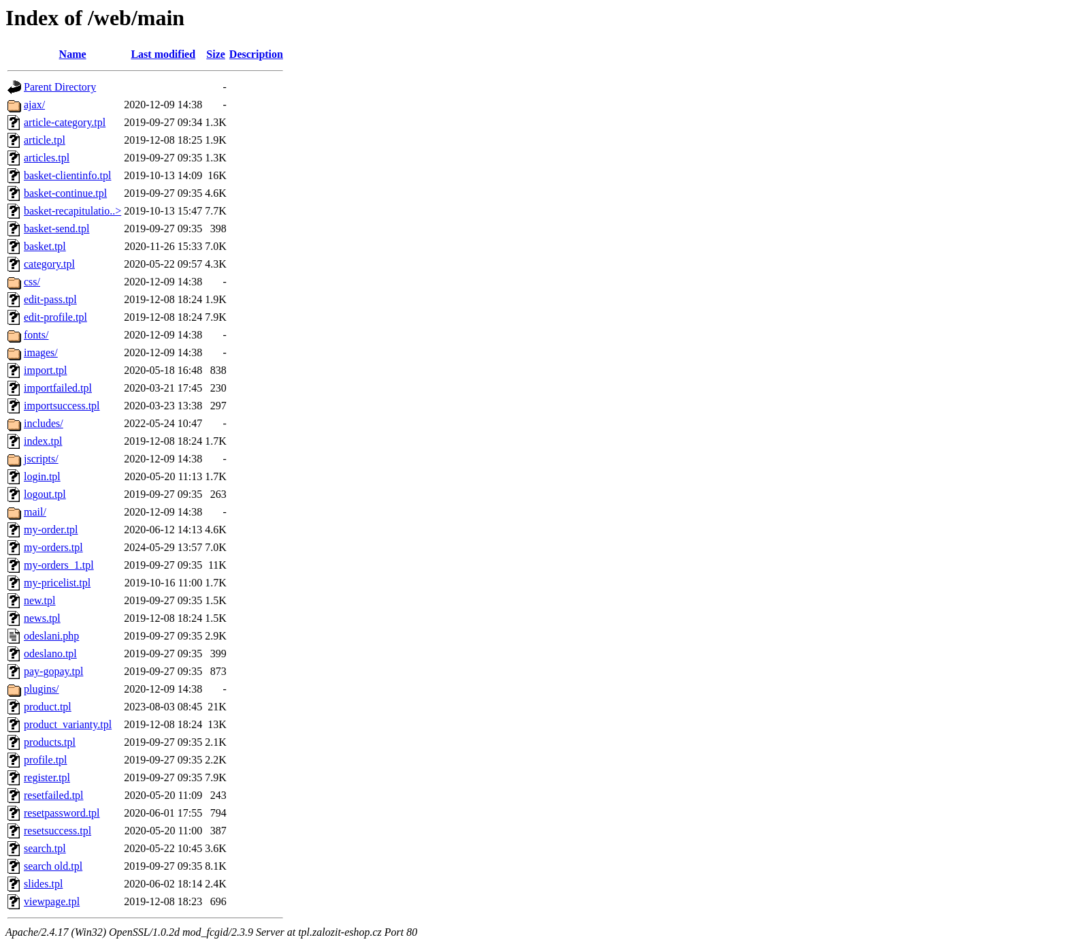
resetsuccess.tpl (57, 830)
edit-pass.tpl (50, 299)
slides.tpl (43, 884)
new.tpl (40, 600)
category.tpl (49, 264)
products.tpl (50, 742)
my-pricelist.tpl (57, 582)
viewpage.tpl (52, 901)
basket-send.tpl (56, 228)
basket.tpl (45, 246)
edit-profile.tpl (55, 317)
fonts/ (36, 335)
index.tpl (43, 441)
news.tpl (42, 618)
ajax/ (34, 104)
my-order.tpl (51, 529)
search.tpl (45, 848)
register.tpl (47, 777)
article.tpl (44, 140)
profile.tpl (45, 760)
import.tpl (45, 370)
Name (72, 54)
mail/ (35, 512)
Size (215, 54)
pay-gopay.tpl (53, 671)
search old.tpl (53, 866)
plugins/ (41, 689)
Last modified (163, 54)
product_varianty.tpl (68, 724)
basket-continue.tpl (65, 193)
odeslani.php (51, 636)
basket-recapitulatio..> (72, 211)
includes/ (43, 423)
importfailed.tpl (58, 388)
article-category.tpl (64, 122)
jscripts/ (41, 459)
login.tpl (42, 476)
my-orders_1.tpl (59, 565)
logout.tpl (45, 494)
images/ (41, 352)
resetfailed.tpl (54, 795)
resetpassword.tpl (62, 813)
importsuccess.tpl (62, 405)
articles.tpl (46, 157)
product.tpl (47, 706)
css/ (32, 281)
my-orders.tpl (53, 547)
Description (256, 54)
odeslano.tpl (50, 653)
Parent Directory (60, 87)
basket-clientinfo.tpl (67, 175)
